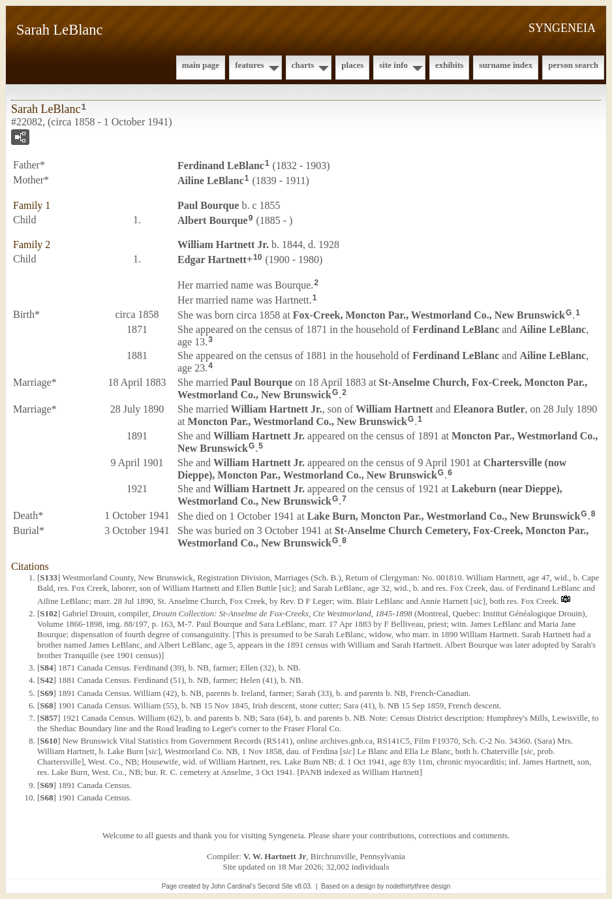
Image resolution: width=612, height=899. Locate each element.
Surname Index (505, 65)
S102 (48, 613)
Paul (208, 205)
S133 (48, 577)
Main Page (200, 65)
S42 (46, 680)
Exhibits (449, 65)
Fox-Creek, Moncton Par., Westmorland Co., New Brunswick (429, 315)
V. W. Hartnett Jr (274, 856)
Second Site (275, 886)
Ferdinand (220, 165)
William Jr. (223, 244)
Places (352, 65)
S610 (48, 741)
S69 (46, 693)
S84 (46, 667)
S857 (48, 718)
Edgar (212, 259)
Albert (212, 219)
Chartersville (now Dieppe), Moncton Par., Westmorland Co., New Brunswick (371, 469)
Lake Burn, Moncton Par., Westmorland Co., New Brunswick (444, 516)
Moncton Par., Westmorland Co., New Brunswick (297, 421)
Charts (303, 65)
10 (257, 257)
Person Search (573, 65)
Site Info (393, 65)
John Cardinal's (233, 886)
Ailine (210, 180)
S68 (46, 705)
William (394, 409)
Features (249, 65)
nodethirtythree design (418, 886)
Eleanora (489, 409)
